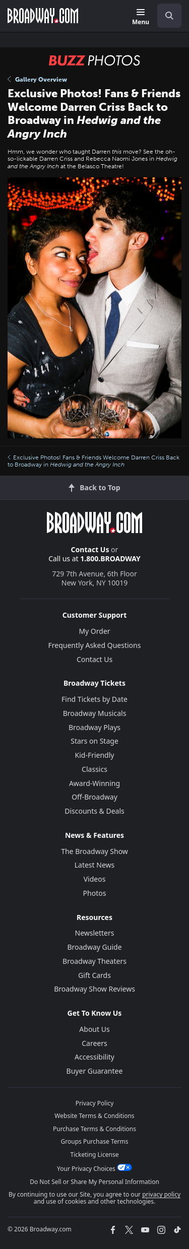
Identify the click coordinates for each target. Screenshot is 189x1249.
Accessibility (94, 1057)
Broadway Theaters (94, 961)
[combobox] (165, 16)
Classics (94, 769)
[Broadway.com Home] (43, 15)
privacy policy (161, 1194)
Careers (94, 1043)
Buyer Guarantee (95, 1071)
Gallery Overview (37, 79)
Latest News (95, 865)
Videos (95, 879)
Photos (94, 893)
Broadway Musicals (95, 713)
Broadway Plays (94, 727)
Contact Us (90, 549)
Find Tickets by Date (94, 699)
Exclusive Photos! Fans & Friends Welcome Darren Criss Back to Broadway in (93, 461)
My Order (94, 631)
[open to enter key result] (169, 16)
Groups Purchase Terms (95, 1141)
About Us (94, 1029)
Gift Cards (94, 975)
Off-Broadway (94, 797)
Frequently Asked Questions (94, 645)
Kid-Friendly (94, 755)
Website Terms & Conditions (94, 1115)
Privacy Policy (95, 1103)
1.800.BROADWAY (110, 558)
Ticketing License (95, 1154)
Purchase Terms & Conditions (94, 1129)
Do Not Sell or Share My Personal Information (94, 1181)
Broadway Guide (94, 947)
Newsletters (94, 933)
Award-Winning (94, 783)
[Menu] (140, 17)
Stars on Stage (94, 741)
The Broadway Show (94, 851)
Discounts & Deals (94, 811)
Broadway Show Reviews (94, 989)
